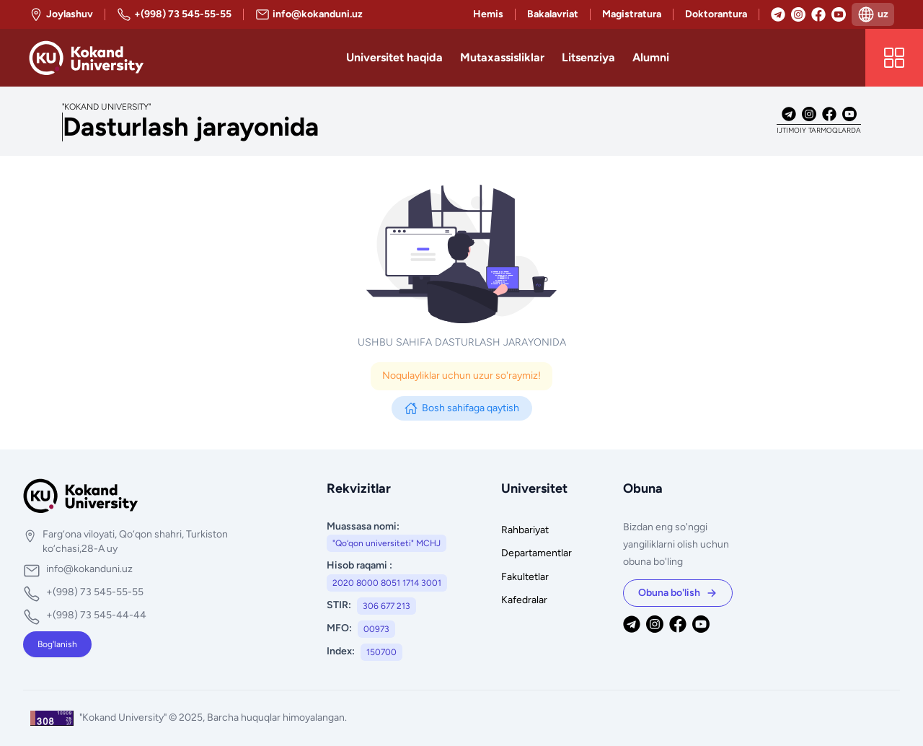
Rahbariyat (525, 530)
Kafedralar (524, 600)
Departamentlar (536, 553)
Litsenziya (588, 57)
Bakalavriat (552, 14)
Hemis (488, 14)
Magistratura (631, 14)
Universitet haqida (394, 57)
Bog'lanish (57, 644)
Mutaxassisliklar (502, 57)
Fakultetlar (525, 577)
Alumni (650, 57)
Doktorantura (716, 14)
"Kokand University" (124, 717)
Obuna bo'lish (677, 593)
